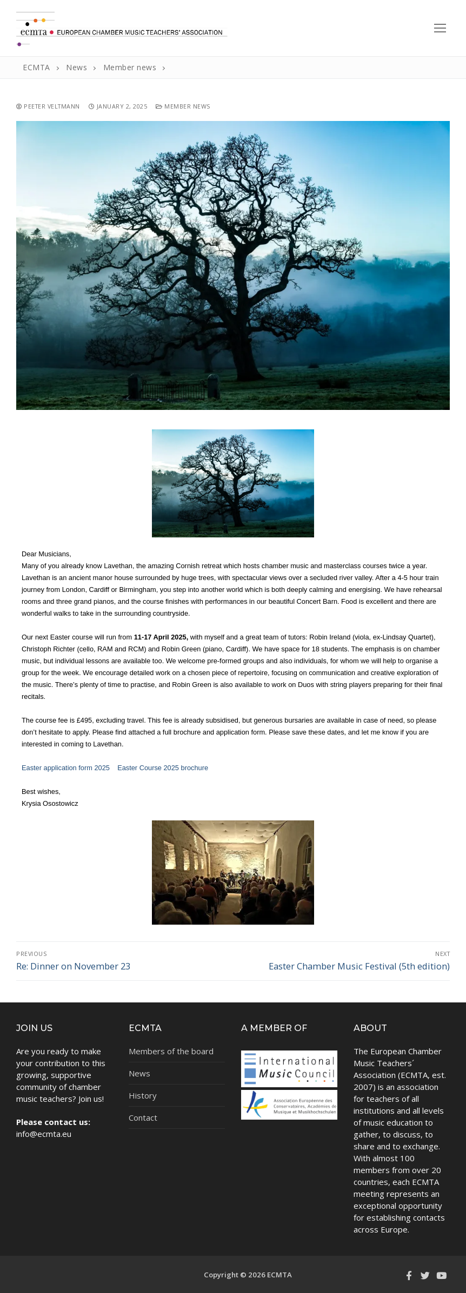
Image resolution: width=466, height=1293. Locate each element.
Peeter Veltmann (48, 106)
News (139, 1073)
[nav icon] (440, 27)
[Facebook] (408, 1275)
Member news (183, 106)
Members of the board (171, 1051)
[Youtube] (441, 1275)
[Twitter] (425, 1275)
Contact (143, 1117)
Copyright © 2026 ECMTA (248, 1274)
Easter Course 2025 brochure (162, 768)
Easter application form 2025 (66, 768)
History (143, 1095)
